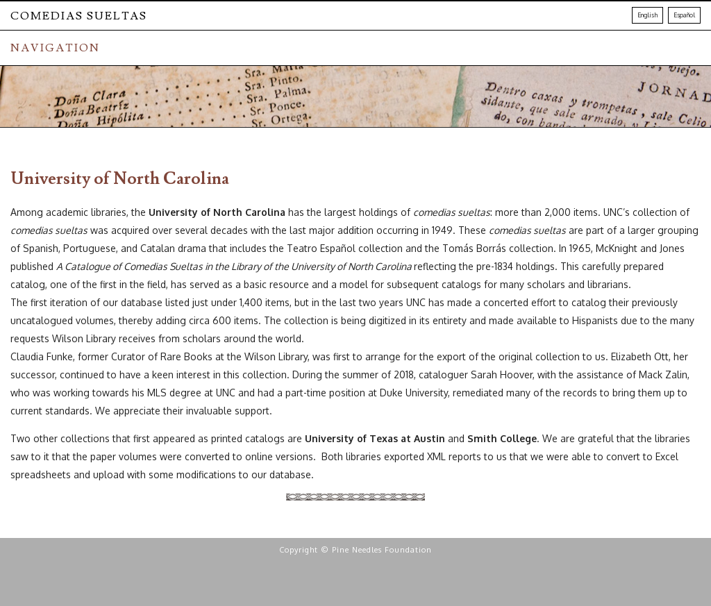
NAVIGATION (55, 48)
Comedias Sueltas (78, 16)
